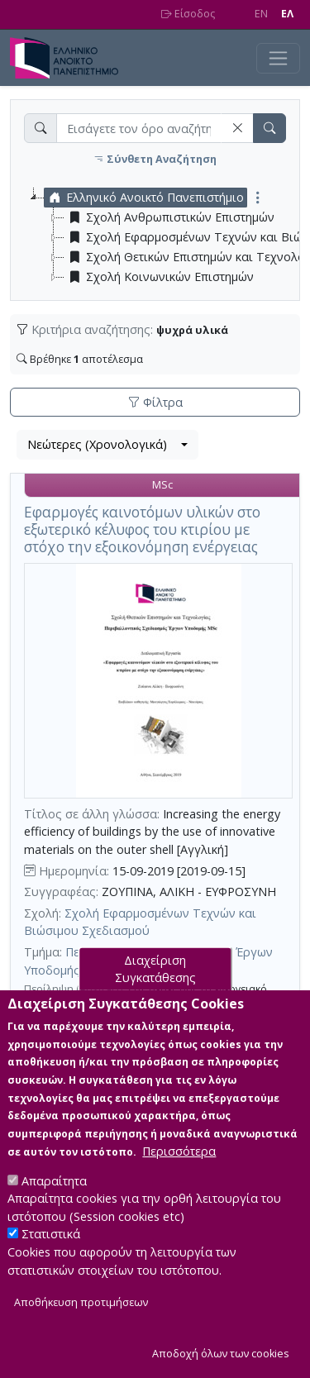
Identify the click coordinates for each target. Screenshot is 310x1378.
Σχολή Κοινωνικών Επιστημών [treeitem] (159, 277)
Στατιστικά (50, 1264)
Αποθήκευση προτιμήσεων (81, 1333)
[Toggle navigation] (278, 58)
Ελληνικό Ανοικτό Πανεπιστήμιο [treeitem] (144, 197)
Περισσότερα (179, 1181)
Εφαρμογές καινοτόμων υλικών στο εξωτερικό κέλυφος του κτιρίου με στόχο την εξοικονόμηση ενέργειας (142, 529)
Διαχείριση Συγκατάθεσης (155, 999)
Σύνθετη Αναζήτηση (155, 159)
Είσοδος (188, 14)
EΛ (287, 14)
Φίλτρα (155, 402)
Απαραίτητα (54, 1210)
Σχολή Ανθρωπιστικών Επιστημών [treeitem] (169, 217)
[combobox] (107, 445)
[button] (237, 128)
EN (261, 14)
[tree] (161, 237)
